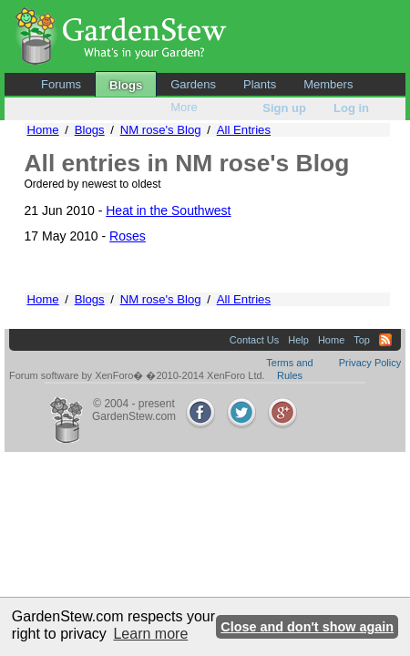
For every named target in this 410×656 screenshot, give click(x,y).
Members (328, 84)
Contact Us (254, 339)
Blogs (125, 85)
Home (43, 130)
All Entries (244, 130)
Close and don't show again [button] (307, 627)
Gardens (193, 84)
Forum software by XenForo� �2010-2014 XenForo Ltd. (137, 375)
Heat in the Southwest (168, 210)
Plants (259, 84)
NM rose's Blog (160, 130)
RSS (385, 339)
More (184, 107)
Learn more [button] (150, 633)
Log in (351, 108)
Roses (127, 236)
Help (298, 339)
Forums (61, 84)
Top (362, 339)
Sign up (284, 108)
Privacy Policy (370, 362)
